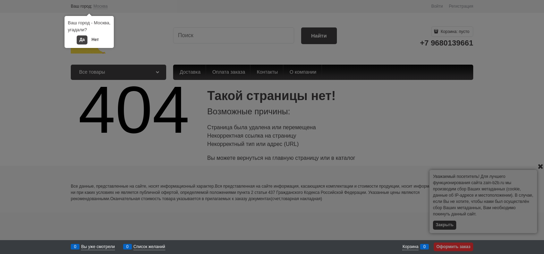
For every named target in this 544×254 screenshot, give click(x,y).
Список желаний (149, 246)
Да (82, 39)
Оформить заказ (453, 246)
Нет (95, 39)
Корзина (410, 246)
